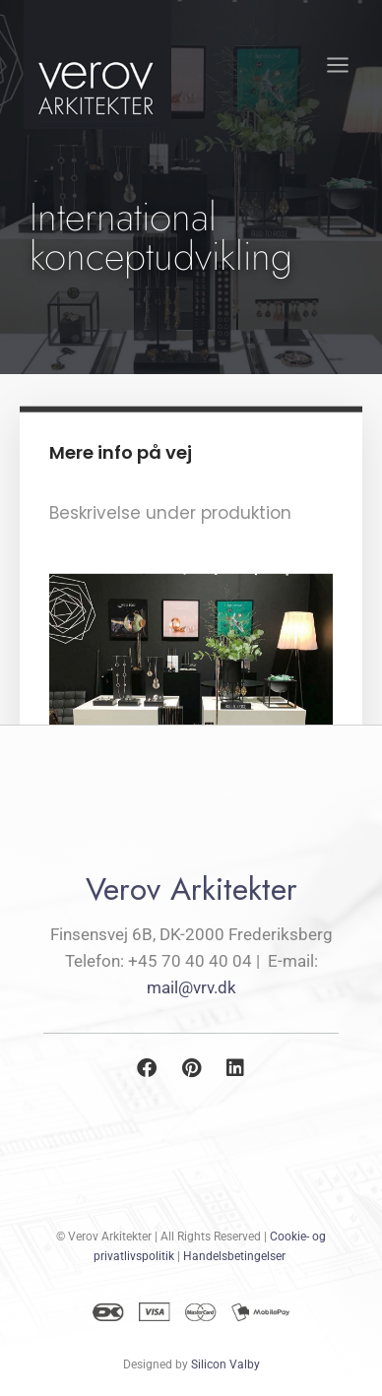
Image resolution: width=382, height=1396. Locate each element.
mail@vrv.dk (191, 987)
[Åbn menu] (337, 64)
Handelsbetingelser (234, 1256)
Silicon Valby (225, 1364)
